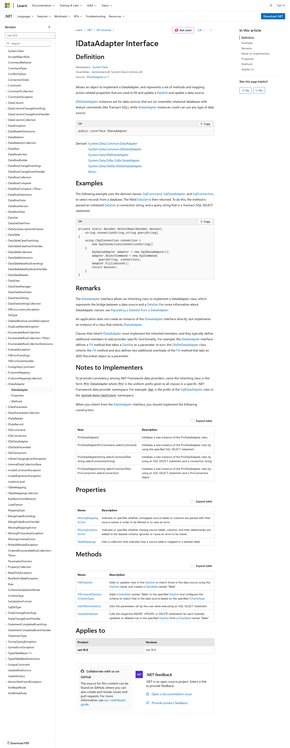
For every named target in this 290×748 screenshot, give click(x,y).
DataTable (151, 586)
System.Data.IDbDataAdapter (108, 155)
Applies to (247, 69)
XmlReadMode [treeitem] (17, 687)
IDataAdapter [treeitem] (19, 390)
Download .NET (273, 16)
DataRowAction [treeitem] (17, 154)
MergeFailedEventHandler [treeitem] (24, 522)
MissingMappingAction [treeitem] (22, 527)
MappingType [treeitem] (16, 510)
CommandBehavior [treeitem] (20, 62)
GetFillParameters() (89, 606)
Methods (247, 64)
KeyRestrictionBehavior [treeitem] (22, 499)
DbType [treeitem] (12, 315)
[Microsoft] (7, 5)
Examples (247, 43)
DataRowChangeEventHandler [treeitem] (26, 171)
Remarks (246, 48)
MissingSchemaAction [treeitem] (21, 539)
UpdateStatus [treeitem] (16, 676)
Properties (247, 59)
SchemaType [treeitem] (16, 596)
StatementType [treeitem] (17, 636)
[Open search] (271, 5)
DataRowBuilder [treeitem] (18, 160)
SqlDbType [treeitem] (14, 607)
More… (93, 171)
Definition (247, 37)
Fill (91, 344)
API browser (103, 30)
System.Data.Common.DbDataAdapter (114, 149)
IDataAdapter (147, 107)
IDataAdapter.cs (96, 77)
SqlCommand (152, 194)
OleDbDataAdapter (185, 344)
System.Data (100, 67)
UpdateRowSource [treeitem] (19, 670)
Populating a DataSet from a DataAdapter (139, 310)
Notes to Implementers (255, 53)
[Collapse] (49, 27)
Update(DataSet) (88, 614)
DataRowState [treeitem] (17, 200)
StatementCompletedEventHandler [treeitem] (29, 630)
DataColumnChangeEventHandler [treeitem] (29, 114)
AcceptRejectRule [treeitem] (18, 57)
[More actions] (210, 30)
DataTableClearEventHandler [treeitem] (25, 246)
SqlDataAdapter (174, 194)
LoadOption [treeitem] (15, 504)
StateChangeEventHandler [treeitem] (24, 618)
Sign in (281, 5)
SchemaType (197, 598)
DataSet (162, 92)
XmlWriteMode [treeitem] (17, 693)
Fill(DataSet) (85, 582)
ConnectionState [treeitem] (18, 80)
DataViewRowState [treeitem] (19, 292)
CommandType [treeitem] (17, 68)
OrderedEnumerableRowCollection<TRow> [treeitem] (30, 553)
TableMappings (87, 542)
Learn (79, 30)
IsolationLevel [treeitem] (16, 481)
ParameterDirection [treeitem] (20, 561)
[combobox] (30, 35)
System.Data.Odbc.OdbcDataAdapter (114, 160)
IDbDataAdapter (87, 101)
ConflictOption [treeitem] (17, 74)
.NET (89, 30)
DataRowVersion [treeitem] (18, 206)
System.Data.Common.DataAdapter (112, 143)
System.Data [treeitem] (16, 51)
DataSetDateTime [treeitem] (19, 223)
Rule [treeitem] (10, 584)
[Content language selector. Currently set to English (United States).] (23, 742)
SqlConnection (203, 194)
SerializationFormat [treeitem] (20, 601)
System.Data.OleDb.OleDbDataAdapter (115, 166)
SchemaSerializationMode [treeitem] (24, 590)
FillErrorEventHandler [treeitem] (21, 361)
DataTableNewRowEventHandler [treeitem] (27, 269)
